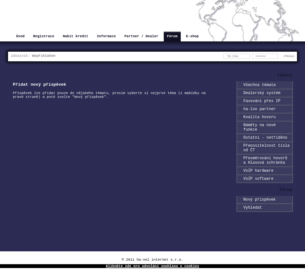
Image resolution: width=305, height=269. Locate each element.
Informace (106, 36)
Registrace (43, 36)
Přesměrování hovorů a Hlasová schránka (265, 171)
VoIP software (258, 192)
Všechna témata (259, 85)
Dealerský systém (261, 94)
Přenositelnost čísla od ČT (266, 156)
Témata (284, 76)
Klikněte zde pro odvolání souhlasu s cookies (152, 266)
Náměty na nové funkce (259, 133)
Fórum (172, 36)
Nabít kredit (75, 36)
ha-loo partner (259, 112)
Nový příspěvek (259, 213)
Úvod (20, 36)
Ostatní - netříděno (265, 145)
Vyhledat (252, 222)
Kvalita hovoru (259, 121)
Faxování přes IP (261, 103)
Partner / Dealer (141, 36)
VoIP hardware (258, 183)
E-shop (192, 36)
